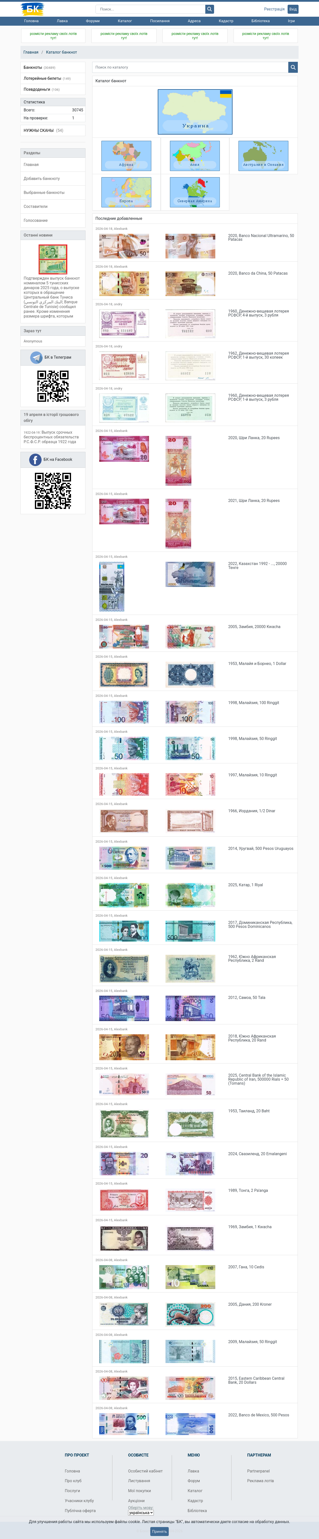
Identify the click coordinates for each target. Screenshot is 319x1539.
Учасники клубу (79, 1500)
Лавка (62, 21)
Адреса (194, 21)
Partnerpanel (258, 1471)
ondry (118, 304)
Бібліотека (260, 21)
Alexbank (121, 229)
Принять (159, 1531)
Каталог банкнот (61, 52)
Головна (31, 21)
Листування (139, 1480)
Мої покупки (139, 1490)
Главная (30, 52)
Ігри (291, 21)
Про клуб (73, 1480)
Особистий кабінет (145, 1471)
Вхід (293, 9)
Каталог (125, 21)
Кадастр (226, 21)
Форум (194, 1480)
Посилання (160, 21)
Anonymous (33, 341)
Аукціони (136, 1500)
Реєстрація (274, 9)
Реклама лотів (260, 1480)
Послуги (72, 1490)
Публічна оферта (80, 1510)
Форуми (93, 21)
